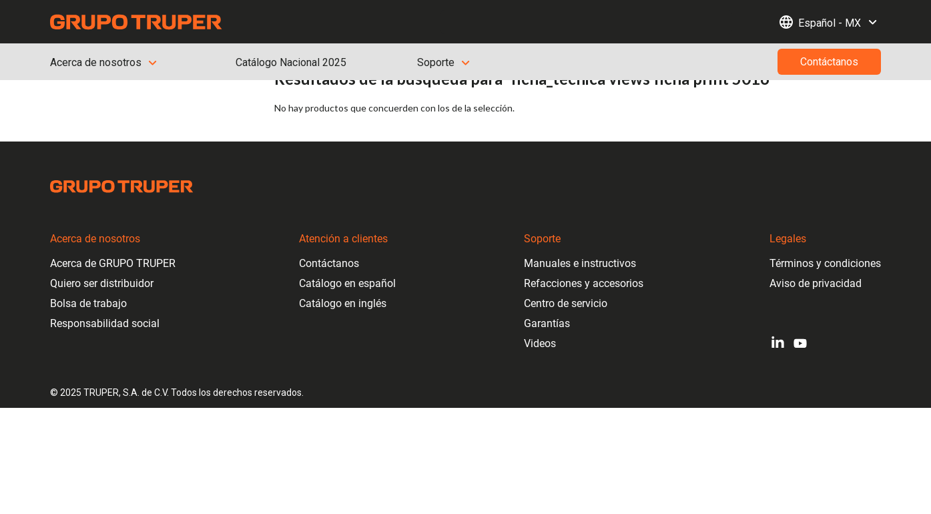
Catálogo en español (347, 283)
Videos (540, 343)
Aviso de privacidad (815, 283)
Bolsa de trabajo (88, 303)
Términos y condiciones (825, 263)
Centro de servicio (565, 303)
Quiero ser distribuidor (101, 283)
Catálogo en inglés (342, 303)
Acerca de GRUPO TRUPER (113, 263)
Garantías (547, 323)
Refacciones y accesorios (583, 283)
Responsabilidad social (105, 323)
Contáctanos (329, 263)
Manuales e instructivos (580, 263)
